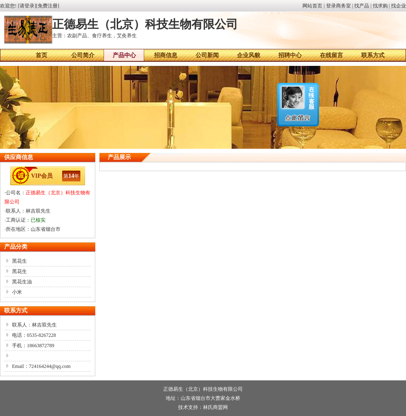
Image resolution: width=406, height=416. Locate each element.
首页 (41, 55)
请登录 (26, 6)
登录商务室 (338, 6)
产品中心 (124, 55)
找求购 (380, 6)
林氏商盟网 (215, 407)
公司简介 (82, 55)
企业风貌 (248, 55)
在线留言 (331, 55)
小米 (17, 292)
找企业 (398, 6)
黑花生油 (22, 282)
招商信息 (165, 55)
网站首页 (312, 6)
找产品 (361, 6)
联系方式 (372, 55)
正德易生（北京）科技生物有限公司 (203, 389)
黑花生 (19, 261)
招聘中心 (290, 55)
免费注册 (48, 6)
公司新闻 (207, 55)
